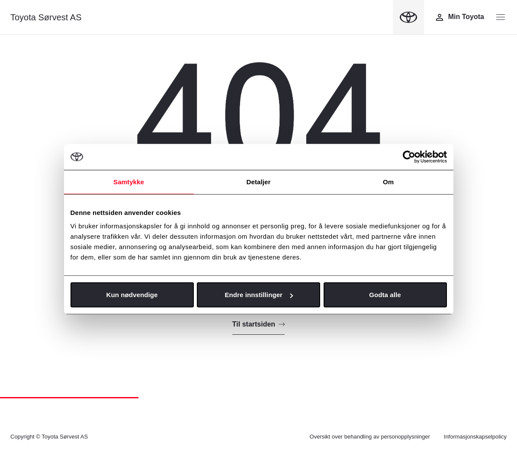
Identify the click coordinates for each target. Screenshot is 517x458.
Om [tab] (388, 181)
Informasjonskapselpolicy (475, 436)
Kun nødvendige (132, 294)
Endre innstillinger (259, 294)
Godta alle (385, 294)
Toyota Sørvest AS (46, 17)
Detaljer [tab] (259, 181)
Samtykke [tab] (128, 181)
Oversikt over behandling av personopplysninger (370, 436)
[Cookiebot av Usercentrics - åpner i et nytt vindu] (409, 156)
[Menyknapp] (501, 17)
